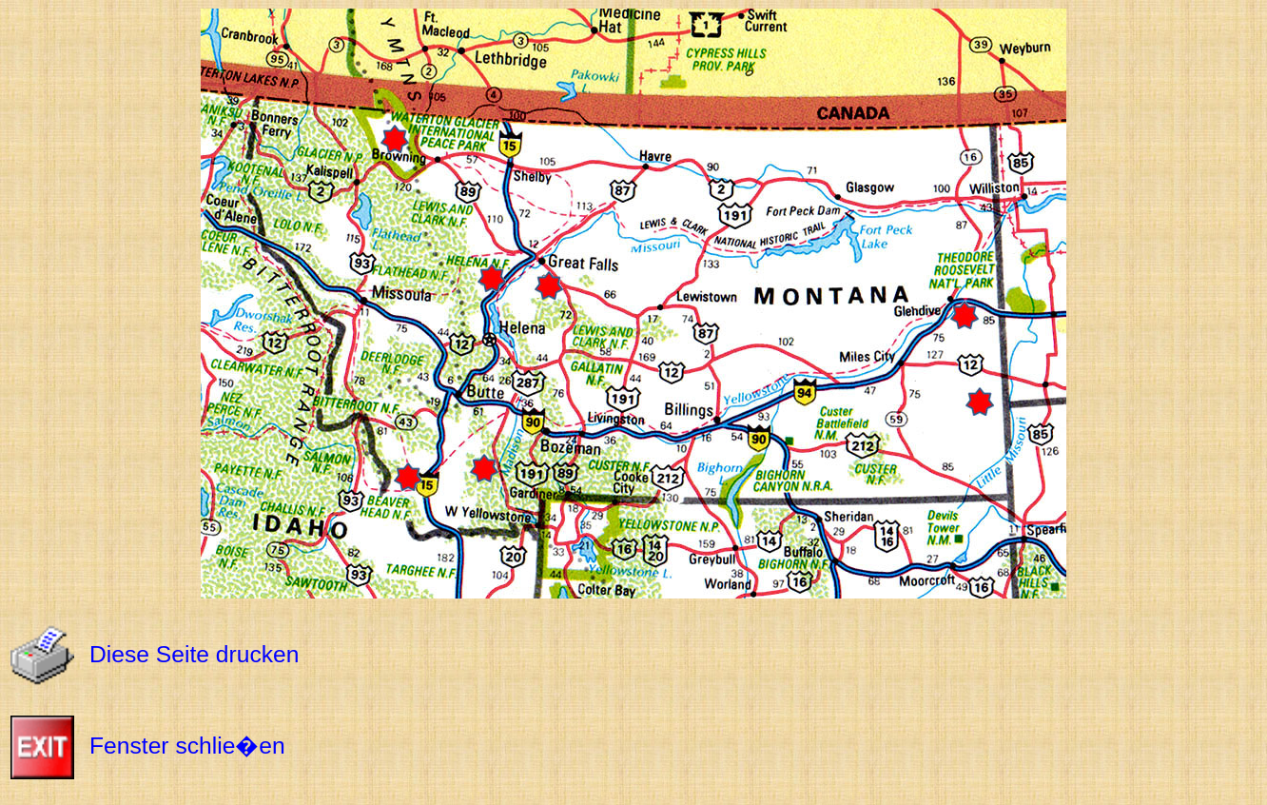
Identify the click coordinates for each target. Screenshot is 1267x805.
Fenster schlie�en (187, 745)
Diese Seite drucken (194, 654)
